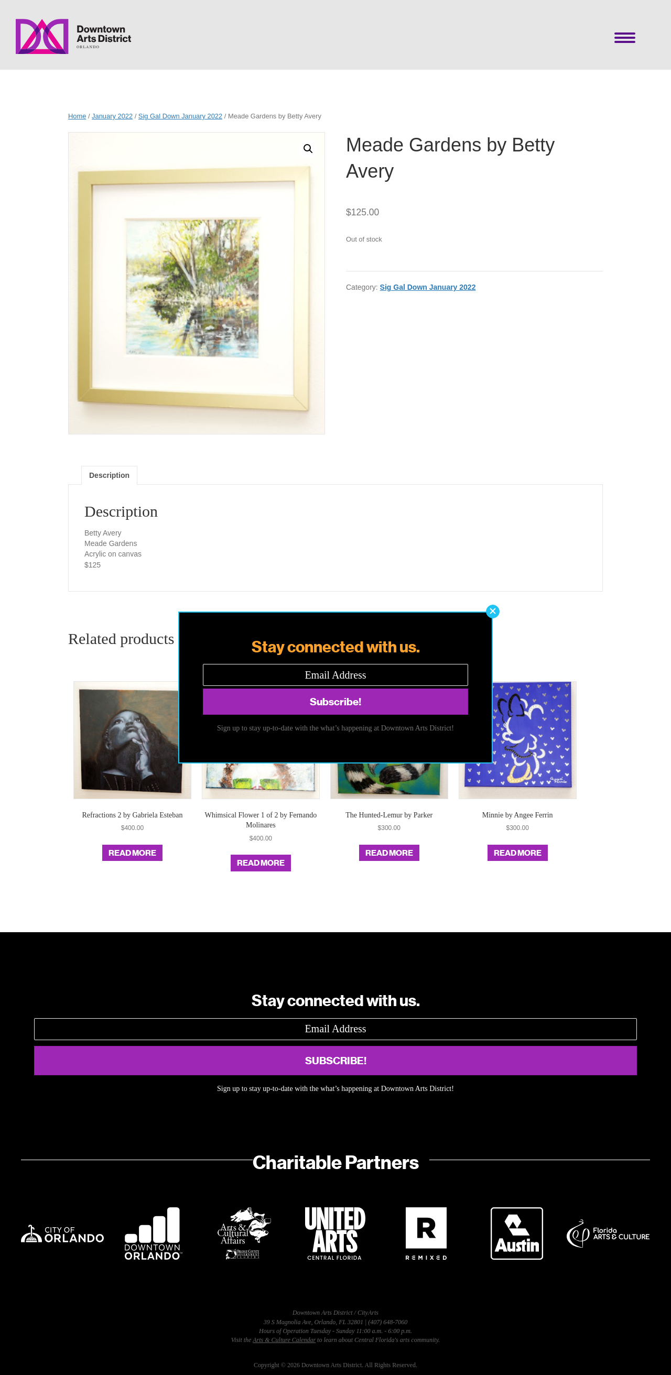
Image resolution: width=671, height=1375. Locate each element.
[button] (493, 611)
